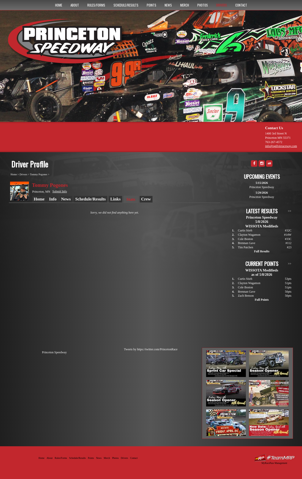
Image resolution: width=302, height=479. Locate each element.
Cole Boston (245, 239)
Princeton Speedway (54, 352)
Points (151, 5)
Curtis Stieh (245, 230)
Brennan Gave (246, 243)
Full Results (261, 251)
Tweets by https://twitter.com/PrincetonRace (151, 349)
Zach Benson (246, 295)
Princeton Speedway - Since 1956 (75, 43)
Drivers (221, 5)
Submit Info (59, 191)
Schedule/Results (126, 5)
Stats (130, 199)
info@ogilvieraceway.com (281, 146)
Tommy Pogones (38, 174)
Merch (184, 5)
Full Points (262, 299)
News (168, 5)
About (74, 5)
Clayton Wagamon (249, 234)
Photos (202, 5)
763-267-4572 (273, 142)
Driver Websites (274, 458)
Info (53, 199)
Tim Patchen (245, 247)
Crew (146, 199)
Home (58, 5)
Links (115, 199)
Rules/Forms (96, 5)
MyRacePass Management (274, 463)
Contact (241, 5)
